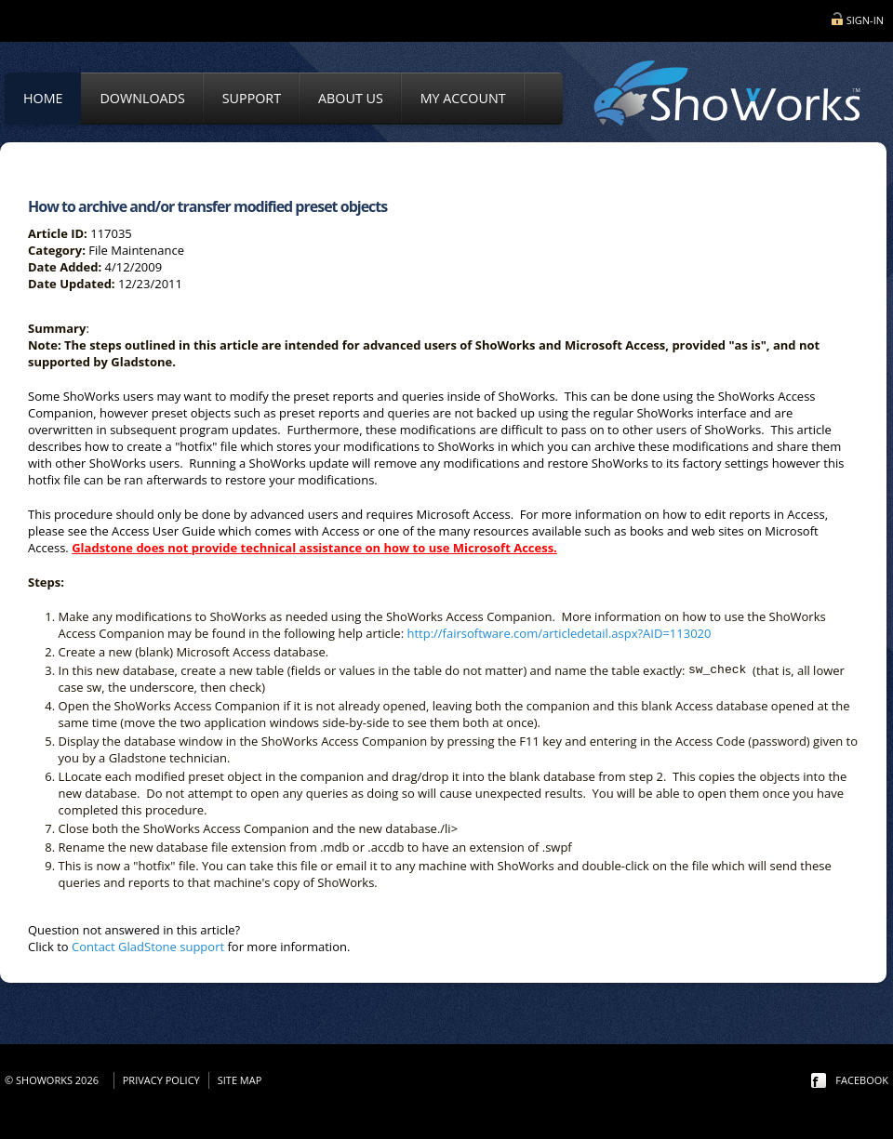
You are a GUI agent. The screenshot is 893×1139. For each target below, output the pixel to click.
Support (251, 98)
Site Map (240, 1080)
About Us (350, 98)
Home (42, 98)
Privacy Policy (161, 1080)
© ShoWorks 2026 (54, 1080)
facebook (861, 1080)
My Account (463, 98)
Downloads (142, 98)
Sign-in (865, 20)
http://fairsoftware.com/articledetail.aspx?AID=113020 (559, 633)
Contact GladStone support (148, 946)
